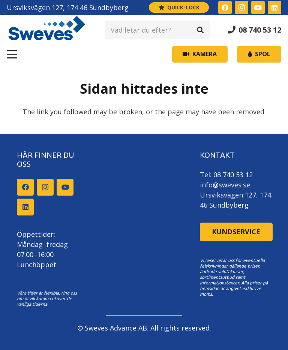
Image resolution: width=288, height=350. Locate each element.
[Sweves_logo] (47, 30)
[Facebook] (225, 7)
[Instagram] (241, 7)
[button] (12, 54)
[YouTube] (258, 7)
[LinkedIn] (274, 7)
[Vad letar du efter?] (157, 30)
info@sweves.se (225, 184)
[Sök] (200, 30)
